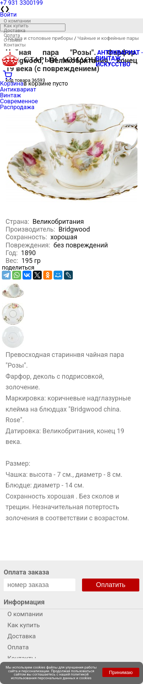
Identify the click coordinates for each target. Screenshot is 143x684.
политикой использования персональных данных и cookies (51, 676)
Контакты (15, 45)
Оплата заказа (26, 572)
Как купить (16, 25)
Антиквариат (18, 89)
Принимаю (121, 672)
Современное (19, 101)
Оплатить (111, 584)
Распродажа (17, 107)
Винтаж (10, 95)
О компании (17, 21)
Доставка (14, 30)
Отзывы (13, 40)
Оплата (12, 35)
